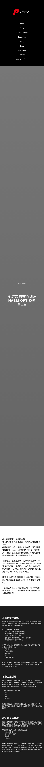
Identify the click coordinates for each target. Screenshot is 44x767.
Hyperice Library (22, 59)
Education (22, 37)
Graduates (22, 50)
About (22, 24)
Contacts (22, 55)
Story (22, 28)
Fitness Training (22, 33)
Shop (22, 41)
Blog (22, 46)
